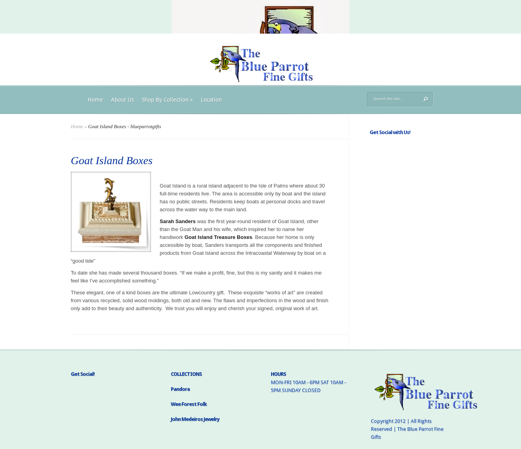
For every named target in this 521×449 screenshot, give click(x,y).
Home (95, 100)
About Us (122, 100)
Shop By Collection (167, 100)
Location (211, 100)
